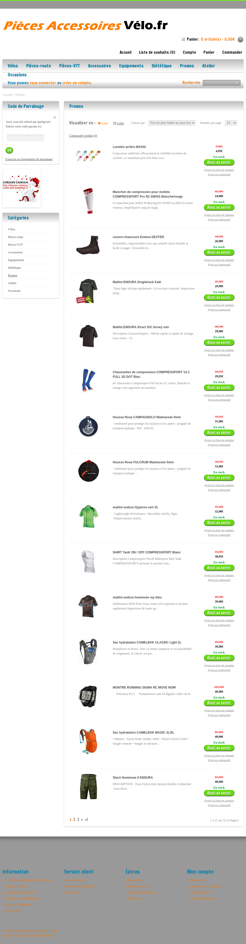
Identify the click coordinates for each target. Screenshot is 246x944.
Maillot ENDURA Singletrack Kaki (137, 282)
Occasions (17, 75)
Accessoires (99, 66)
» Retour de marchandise (79, 886)
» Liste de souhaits (198, 892)
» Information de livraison (19, 892)
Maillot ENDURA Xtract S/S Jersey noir (141, 327)
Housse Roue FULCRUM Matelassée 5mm (143, 462)
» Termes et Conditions (17, 904)
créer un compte (76, 82)
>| (86, 819)
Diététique (162, 66)
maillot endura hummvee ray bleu (137, 597)
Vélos (13, 66)
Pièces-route (38, 66)
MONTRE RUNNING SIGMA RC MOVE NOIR (144, 687)
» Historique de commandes (204, 886)
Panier (209, 52)
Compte (189, 52)
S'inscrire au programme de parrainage (29, 159)
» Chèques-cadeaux (138, 886)
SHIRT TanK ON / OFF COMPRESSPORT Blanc (147, 552)
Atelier (208, 66)
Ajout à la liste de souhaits (219, 169)
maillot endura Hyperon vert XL (135, 507)
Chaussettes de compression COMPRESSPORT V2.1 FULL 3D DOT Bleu (151, 374)
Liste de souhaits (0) (157, 52)
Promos (187, 66)
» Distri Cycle (11, 911)
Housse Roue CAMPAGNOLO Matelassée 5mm (147, 417)
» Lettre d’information (200, 898)
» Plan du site (72, 892)
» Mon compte (196, 880)
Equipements (131, 66)
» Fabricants (133, 880)
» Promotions (134, 898)
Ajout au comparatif (219, 174)
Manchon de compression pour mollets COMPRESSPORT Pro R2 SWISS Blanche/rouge (148, 194)
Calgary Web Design (15, 935)
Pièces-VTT (69, 66)
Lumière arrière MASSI (129, 147)
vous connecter (43, 82)
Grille (120, 123)
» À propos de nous (14, 886)
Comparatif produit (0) (83, 135)
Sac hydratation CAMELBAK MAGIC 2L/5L (143, 732)
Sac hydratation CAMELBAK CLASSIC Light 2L (147, 642)
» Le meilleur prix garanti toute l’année (27, 880)
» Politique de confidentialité (20, 898)
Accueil (125, 52)
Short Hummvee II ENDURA (133, 777)
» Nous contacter (74, 880)
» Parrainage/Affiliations (141, 892)
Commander (232, 52)
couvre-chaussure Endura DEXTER (138, 237)
